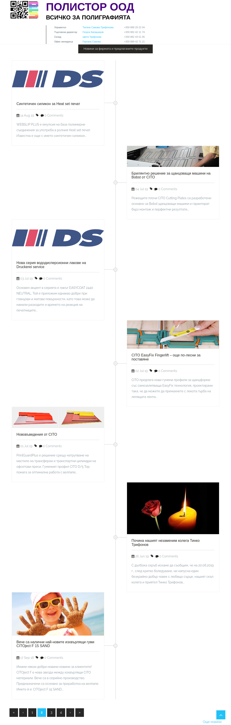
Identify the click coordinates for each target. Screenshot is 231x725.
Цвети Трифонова (92, 37)
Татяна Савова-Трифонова (98, 27)
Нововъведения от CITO (36, 434)
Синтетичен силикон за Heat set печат (48, 104)
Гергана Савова (92, 41)
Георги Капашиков (93, 32)
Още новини (212, 722)
